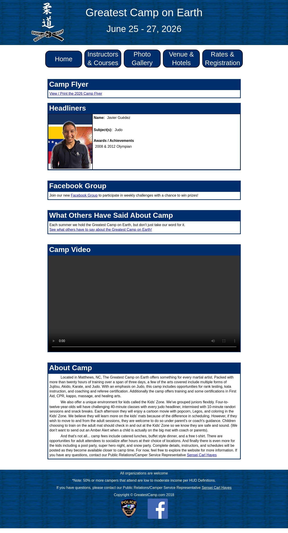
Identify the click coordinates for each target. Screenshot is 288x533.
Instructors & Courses (103, 58)
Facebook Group (84, 195)
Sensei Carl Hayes (202, 455)
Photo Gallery (142, 58)
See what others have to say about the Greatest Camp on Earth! (101, 229)
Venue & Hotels (181, 58)
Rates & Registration (222, 58)
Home (63, 59)
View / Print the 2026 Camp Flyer (76, 93)
